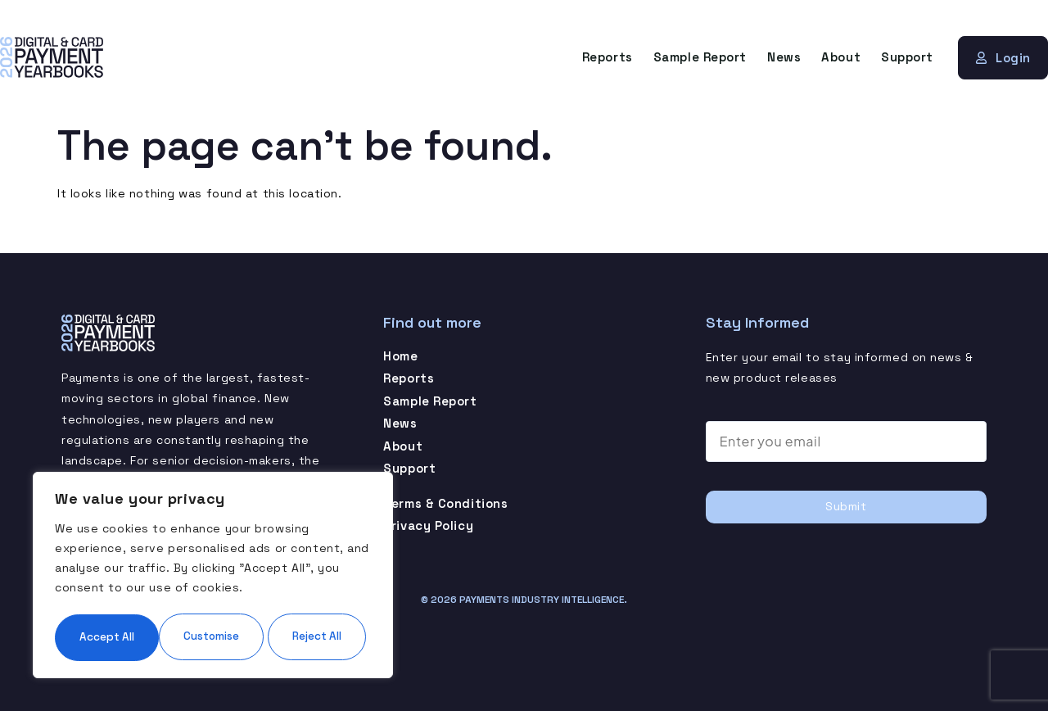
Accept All (213, 636)
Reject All (289, 587)
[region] (213, 551)
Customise (132, 587)
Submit (845, 506)
